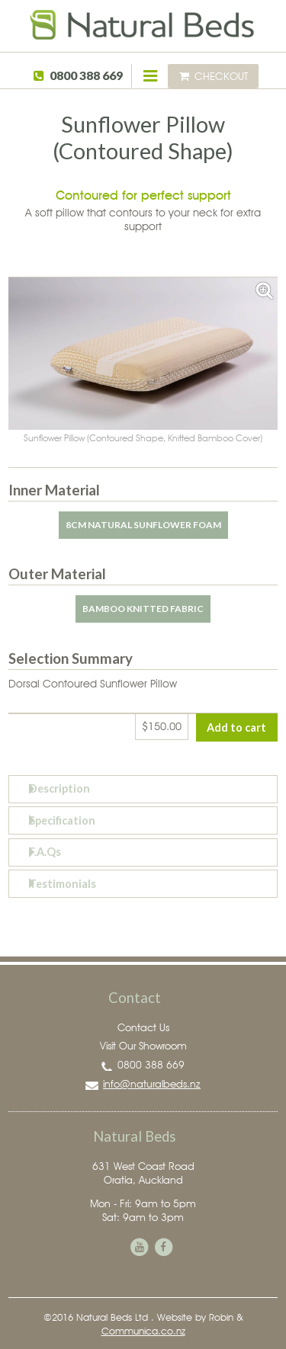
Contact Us (143, 1027)
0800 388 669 (86, 75)
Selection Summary (70, 658)
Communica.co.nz (143, 1331)
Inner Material (54, 490)
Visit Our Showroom (143, 1046)
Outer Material (57, 574)
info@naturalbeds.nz (152, 1084)
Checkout (213, 75)
